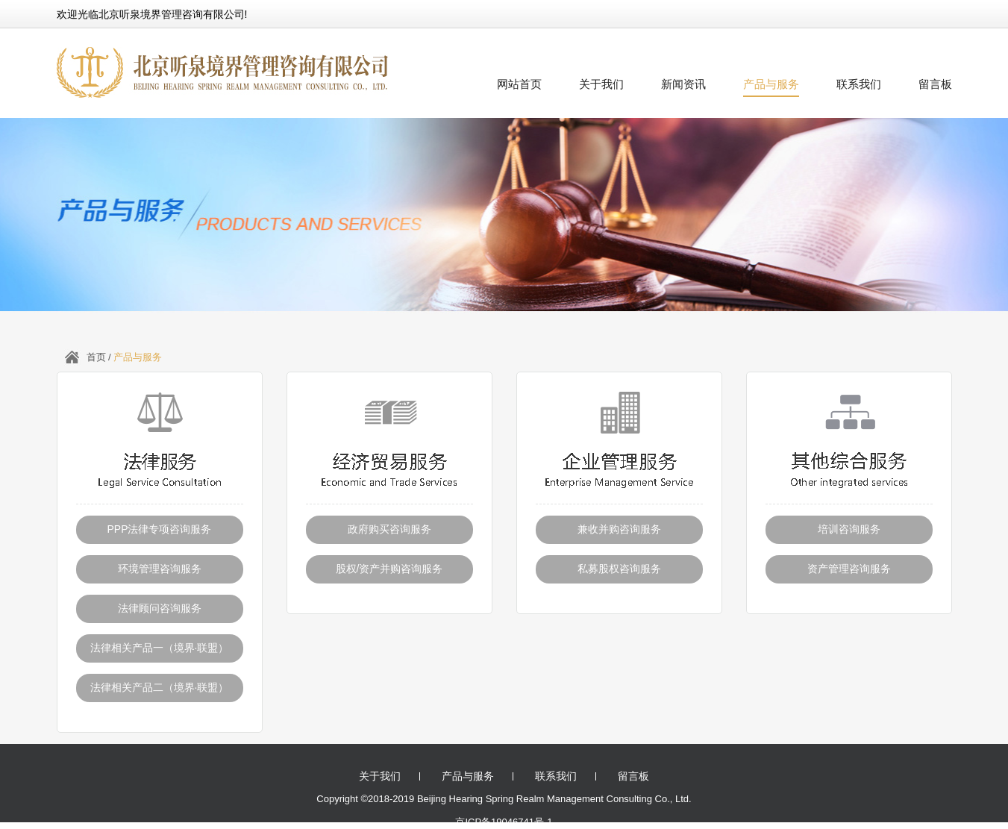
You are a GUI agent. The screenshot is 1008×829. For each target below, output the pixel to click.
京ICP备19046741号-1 (503, 822)
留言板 (935, 84)
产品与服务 (771, 84)
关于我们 (601, 84)
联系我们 (858, 84)
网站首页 (519, 84)
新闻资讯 (683, 84)
